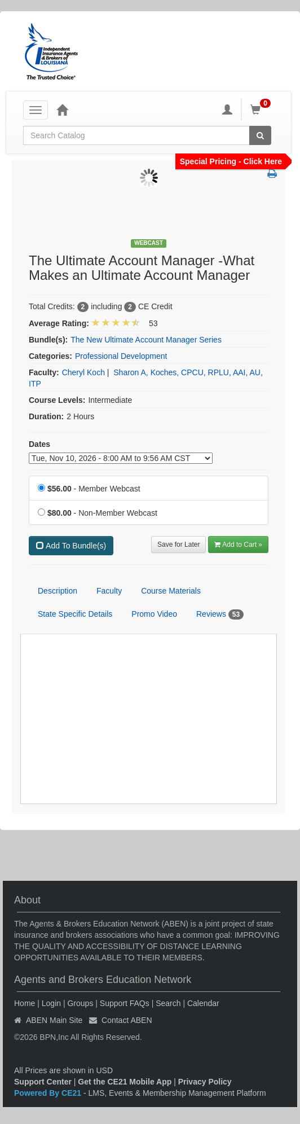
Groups (80, 1003)
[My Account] (227, 109)
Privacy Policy (205, 1081)
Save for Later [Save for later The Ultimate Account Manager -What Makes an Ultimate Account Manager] (178, 544)
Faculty (109, 590)
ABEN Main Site (54, 1020)
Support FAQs (124, 1003)
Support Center (43, 1081)
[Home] (62, 109)
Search (168, 1003)
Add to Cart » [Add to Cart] (238, 544)
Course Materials (171, 590)
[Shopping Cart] (262, 109)
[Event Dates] (121, 458)
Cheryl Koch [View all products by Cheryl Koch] (83, 372)
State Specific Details (75, 613)
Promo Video (154, 613)
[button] (272, 174)
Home (24, 1003)
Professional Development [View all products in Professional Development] (121, 356)
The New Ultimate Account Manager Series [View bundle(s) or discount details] (146, 339)
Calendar (203, 1003)
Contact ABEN (127, 1020)
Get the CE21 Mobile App (124, 1081)
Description (57, 590)
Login (51, 1003)
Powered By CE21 (48, 1092)
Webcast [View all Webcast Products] (148, 243)
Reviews (220, 614)
